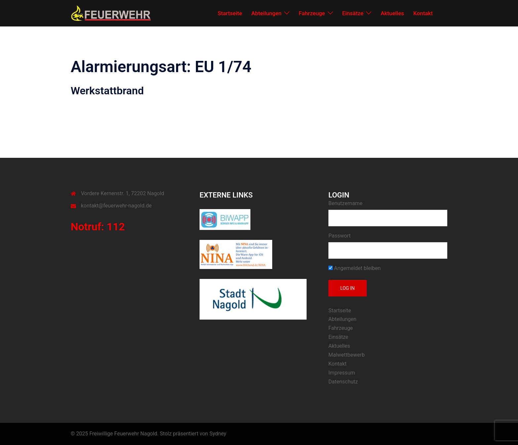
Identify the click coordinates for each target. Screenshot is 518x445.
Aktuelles (392, 13)
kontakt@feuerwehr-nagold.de (116, 205)
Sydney (217, 433)
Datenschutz (343, 381)
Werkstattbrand (107, 90)
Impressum (341, 373)
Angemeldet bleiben (354, 268)
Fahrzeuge (312, 13)
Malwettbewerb (346, 355)
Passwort (339, 236)
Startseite (230, 13)
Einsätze (353, 13)
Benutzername (345, 203)
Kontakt (423, 13)
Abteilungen (266, 13)
